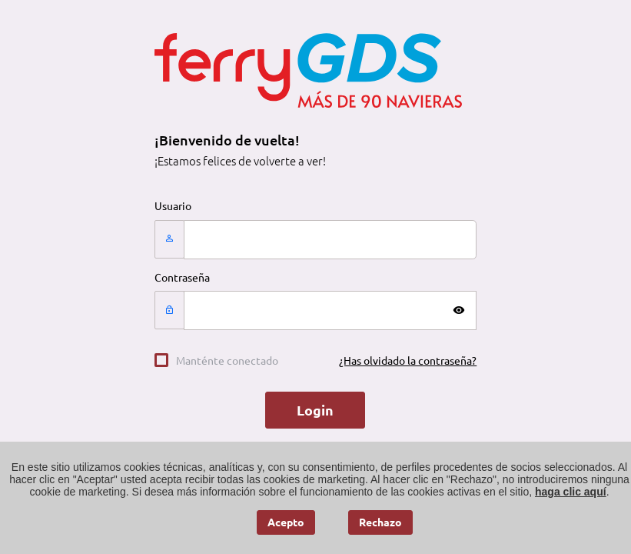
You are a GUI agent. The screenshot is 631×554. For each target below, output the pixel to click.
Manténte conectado (227, 361)
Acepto (285, 522)
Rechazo (380, 522)
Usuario (172, 206)
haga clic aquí (570, 492)
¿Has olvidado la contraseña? (408, 361)
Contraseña (182, 278)
